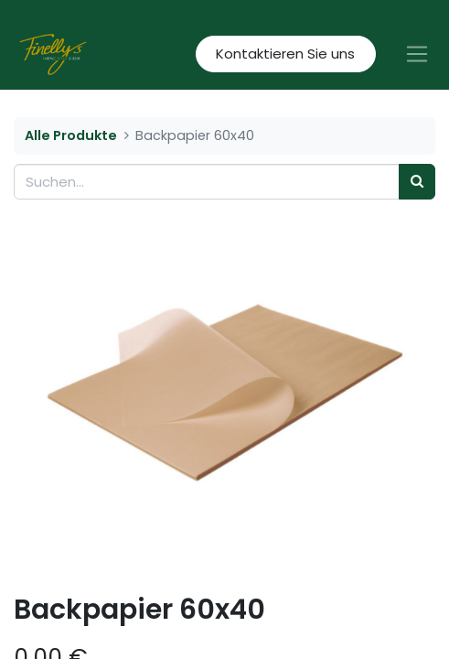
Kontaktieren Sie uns (285, 53)
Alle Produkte (71, 135)
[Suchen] (417, 182)
